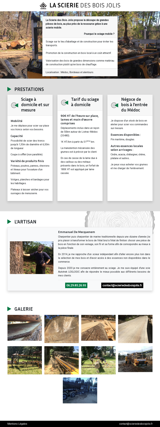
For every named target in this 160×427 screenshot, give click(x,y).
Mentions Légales (17, 423)
